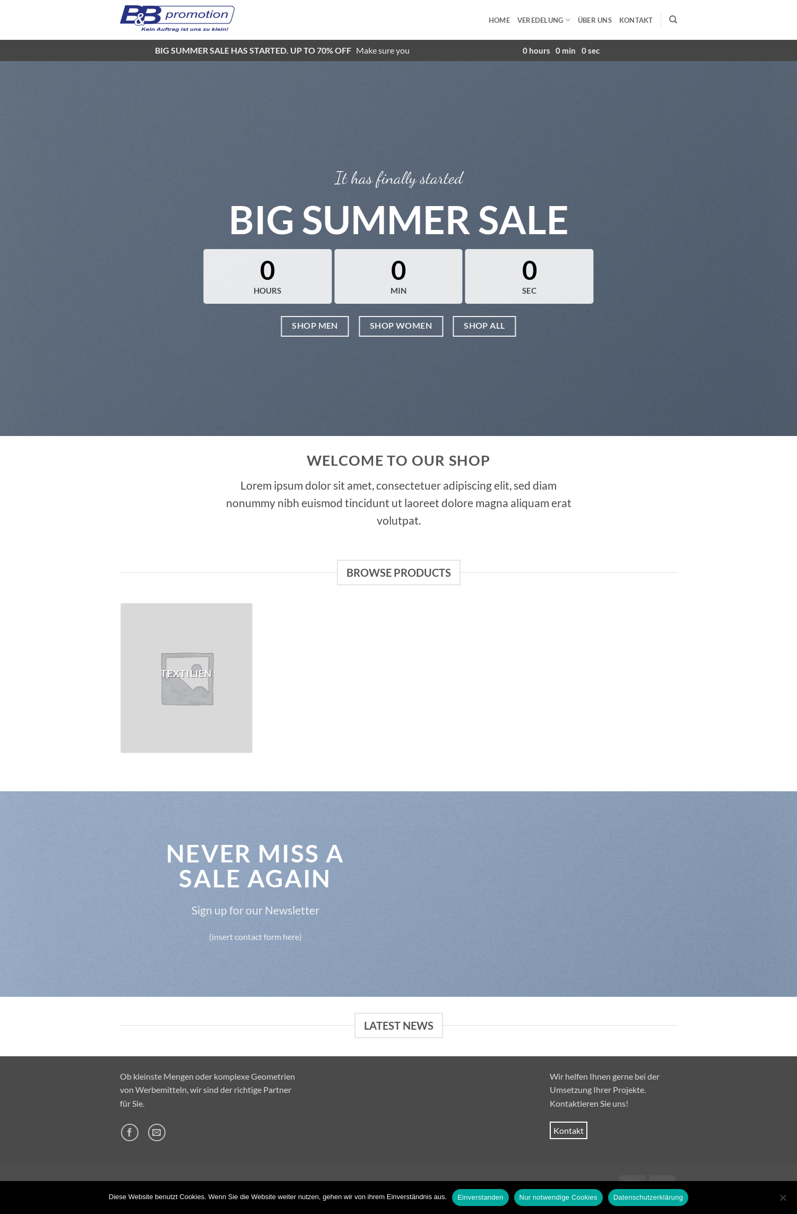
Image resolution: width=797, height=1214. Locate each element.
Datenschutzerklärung (648, 1197)
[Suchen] (673, 20)
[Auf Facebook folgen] (129, 1132)
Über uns (595, 20)
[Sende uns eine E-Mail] (157, 1132)
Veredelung (543, 20)
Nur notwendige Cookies (558, 1197)
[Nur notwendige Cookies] (782, 1200)
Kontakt (636, 20)
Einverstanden (480, 1197)
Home (499, 20)
